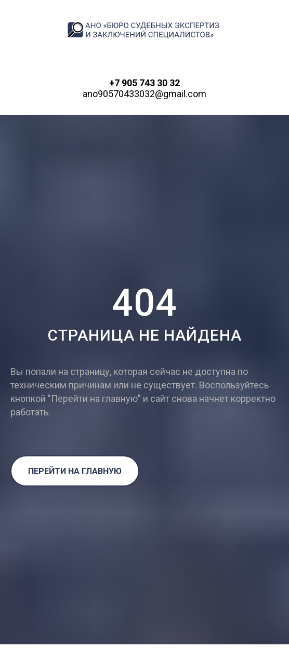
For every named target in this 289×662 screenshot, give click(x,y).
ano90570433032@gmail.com (144, 93)
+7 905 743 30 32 (144, 82)
